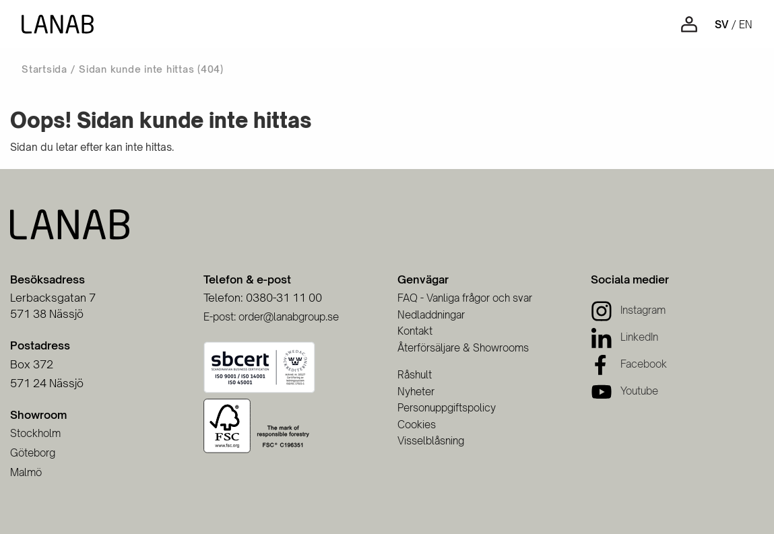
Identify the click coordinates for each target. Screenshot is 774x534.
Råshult (414, 374)
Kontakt (414, 331)
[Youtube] (624, 391)
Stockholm (35, 433)
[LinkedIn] (624, 337)
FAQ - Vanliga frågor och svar (464, 298)
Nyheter (415, 391)
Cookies (416, 424)
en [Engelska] (745, 24)
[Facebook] (629, 364)
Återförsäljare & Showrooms (463, 347)
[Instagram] (628, 310)
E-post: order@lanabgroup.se (271, 316)
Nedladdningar (431, 314)
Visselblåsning (430, 440)
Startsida (44, 69)
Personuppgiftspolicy (446, 407)
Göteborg (32, 452)
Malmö (26, 472)
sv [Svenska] (722, 24)
